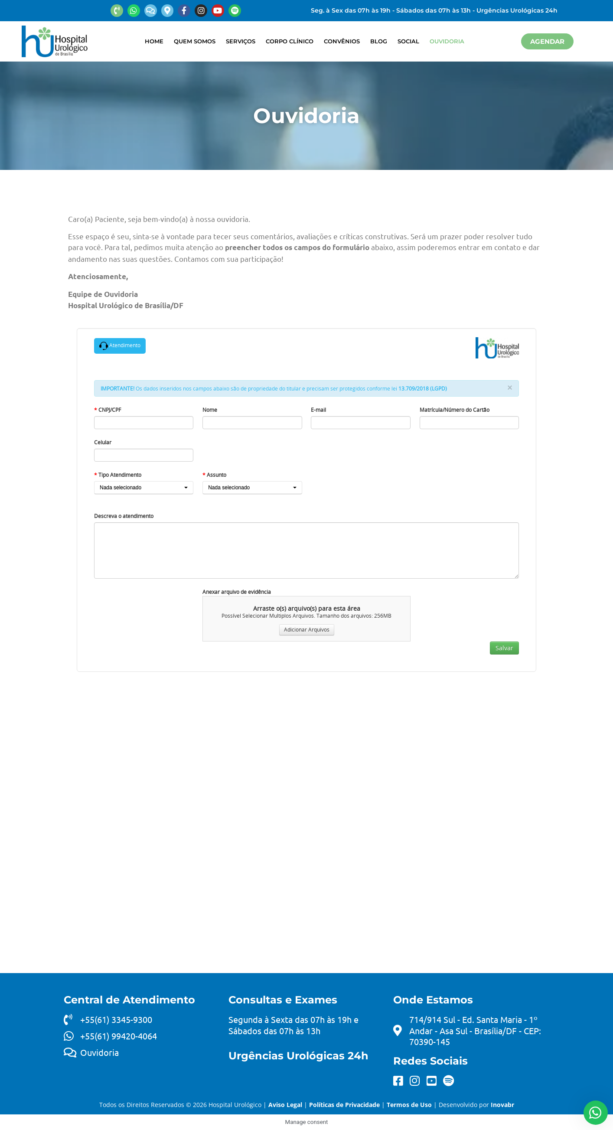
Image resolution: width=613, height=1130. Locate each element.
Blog (378, 41)
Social (408, 41)
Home (154, 41)
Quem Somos (194, 41)
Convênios (342, 41)
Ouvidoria (447, 41)
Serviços (240, 41)
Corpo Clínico (289, 41)
